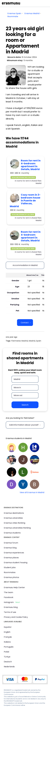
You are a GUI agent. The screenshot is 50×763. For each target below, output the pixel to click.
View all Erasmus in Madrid (32, 492)
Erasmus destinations (14, 513)
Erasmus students (12, 532)
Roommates (9, 572)
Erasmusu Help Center (14, 587)
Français (8, 637)
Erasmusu (11, 3)
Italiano (7, 642)
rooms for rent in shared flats (29, 181)
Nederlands (9, 666)
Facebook (8, 597)
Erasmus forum (11, 542)
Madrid (32, 340)
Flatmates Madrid (19, 340)
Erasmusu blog (11, 607)
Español (7, 627)
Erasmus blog (10, 547)
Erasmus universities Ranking (17, 527)
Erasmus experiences (14, 552)
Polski (6, 651)
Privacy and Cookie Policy (16, 617)
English (7, 632)
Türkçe (7, 656)
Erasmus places (11, 557)
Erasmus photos (11, 577)
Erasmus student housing (15, 562)
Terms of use (10, 612)
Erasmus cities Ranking (14, 523)
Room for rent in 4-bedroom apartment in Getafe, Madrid (31, 165)
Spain (38, 340)
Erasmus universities (13, 518)
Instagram (9, 602)
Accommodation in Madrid (25, 265)
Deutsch (8, 661)
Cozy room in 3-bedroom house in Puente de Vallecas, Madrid (25, 200)
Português (8, 646)
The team (8, 592)
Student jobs (10, 567)
